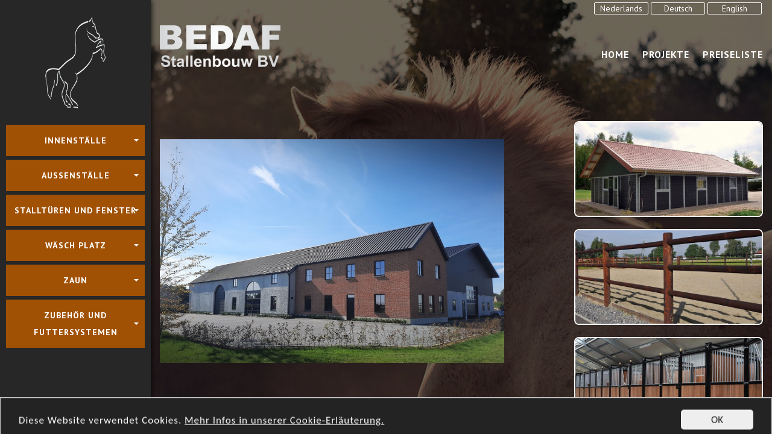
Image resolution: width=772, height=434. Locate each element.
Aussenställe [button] (76, 175)
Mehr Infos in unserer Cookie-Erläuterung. (284, 427)
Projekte (665, 54)
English (734, 8)
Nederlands (621, 8)
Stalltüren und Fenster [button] (75, 210)
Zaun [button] (75, 280)
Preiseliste (733, 54)
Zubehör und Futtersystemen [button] (76, 324)
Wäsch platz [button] (75, 245)
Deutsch (678, 8)
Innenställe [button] (76, 140)
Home (615, 54)
